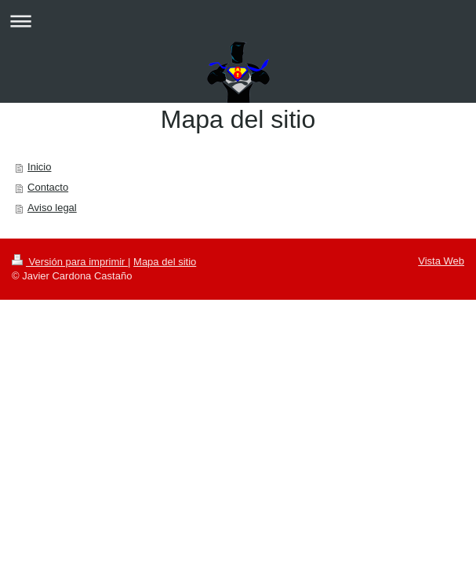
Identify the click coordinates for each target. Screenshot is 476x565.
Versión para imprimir (70, 262)
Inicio (39, 167)
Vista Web (441, 261)
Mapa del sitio (164, 262)
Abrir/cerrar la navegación (238, 21)
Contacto (47, 187)
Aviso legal (52, 207)
